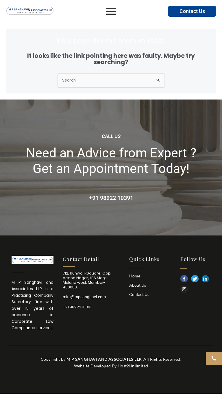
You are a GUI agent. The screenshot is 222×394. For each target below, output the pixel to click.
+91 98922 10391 (111, 197)
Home (134, 275)
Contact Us (192, 11)
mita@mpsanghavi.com (84, 296)
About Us (137, 285)
